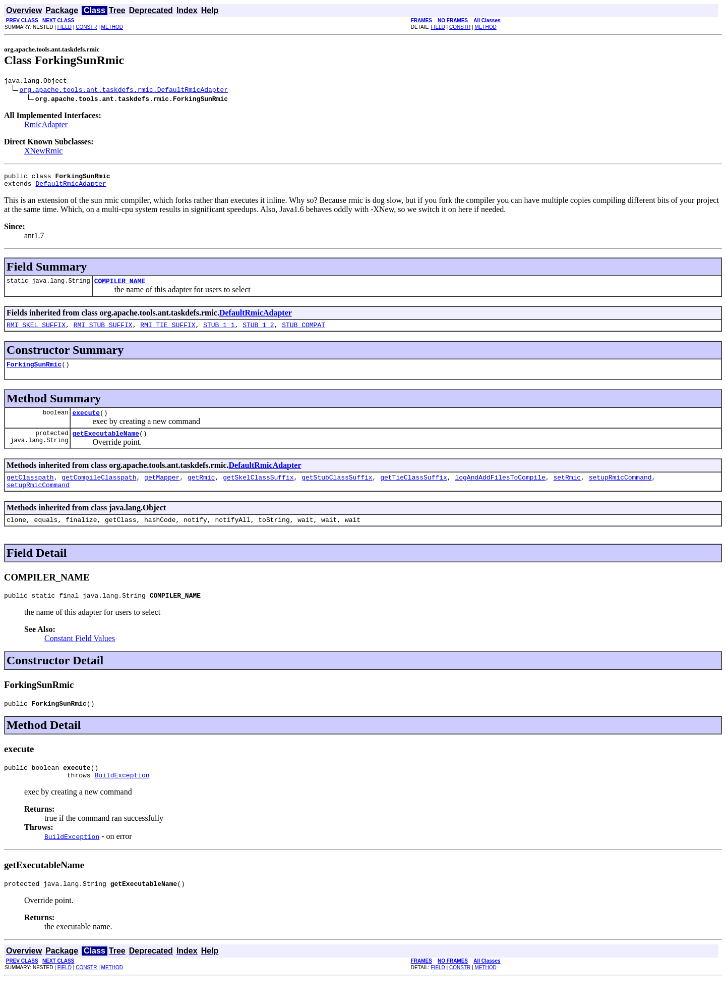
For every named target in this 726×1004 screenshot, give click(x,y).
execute (86, 423)
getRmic (201, 490)
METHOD (112, 27)
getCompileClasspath (99, 490)
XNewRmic (43, 152)
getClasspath (30, 490)
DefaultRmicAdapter (70, 187)
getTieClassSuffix (413, 490)
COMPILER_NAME (119, 286)
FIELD (64, 27)
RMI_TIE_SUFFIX (167, 332)
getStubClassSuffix (336, 490)
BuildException (121, 797)
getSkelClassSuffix (258, 490)
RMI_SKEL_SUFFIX (36, 332)
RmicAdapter (46, 126)
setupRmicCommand (620, 490)
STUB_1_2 (258, 332)
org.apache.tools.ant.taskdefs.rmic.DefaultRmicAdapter (124, 90)
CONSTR (86, 27)
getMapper (161, 490)
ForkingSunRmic (34, 373)
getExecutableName (105, 445)
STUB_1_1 (218, 332)
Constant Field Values (79, 656)
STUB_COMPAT (303, 332)
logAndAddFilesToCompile (500, 490)
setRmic (567, 490)
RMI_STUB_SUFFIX (103, 332)
